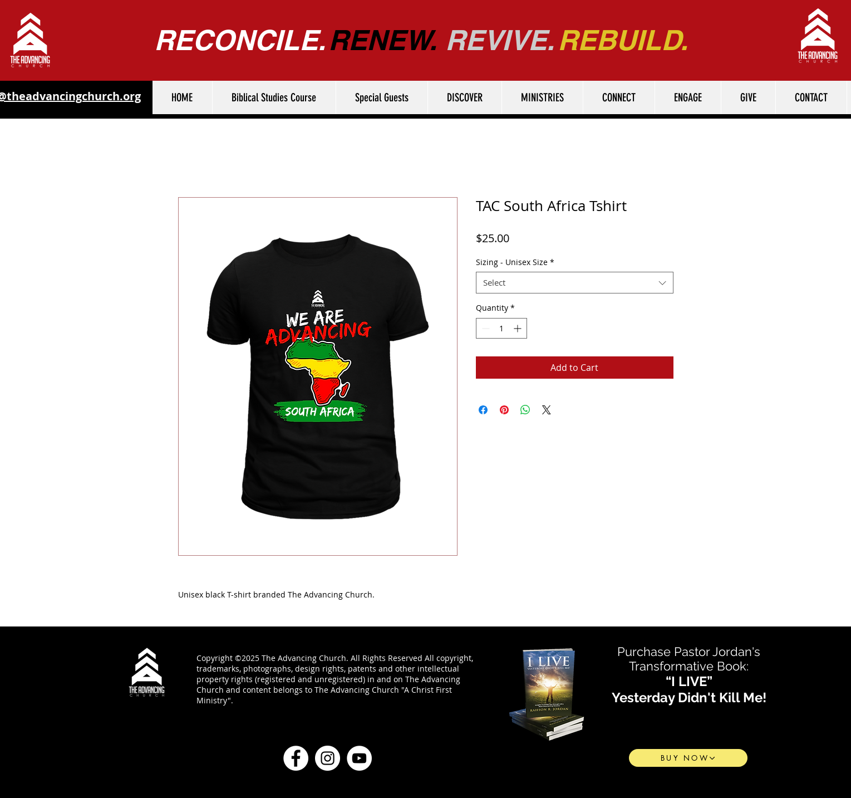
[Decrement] (484, 328)
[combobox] (574, 282)
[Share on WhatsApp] (525, 410)
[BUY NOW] (688, 758)
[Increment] (518, 328)
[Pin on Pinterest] (504, 410)
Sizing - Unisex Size (515, 262)
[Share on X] (546, 410)
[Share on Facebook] (483, 410)
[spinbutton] (501, 328)
